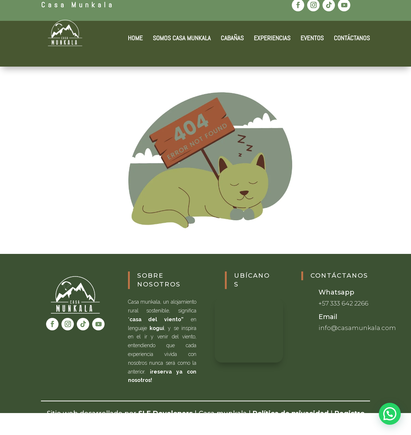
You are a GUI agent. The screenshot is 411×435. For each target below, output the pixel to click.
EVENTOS (312, 38)
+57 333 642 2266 (343, 303)
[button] (390, 414)
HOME (135, 38)
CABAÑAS (232, 38)
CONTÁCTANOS (352, 38)
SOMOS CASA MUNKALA (182, 38)
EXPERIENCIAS (272, 38)
